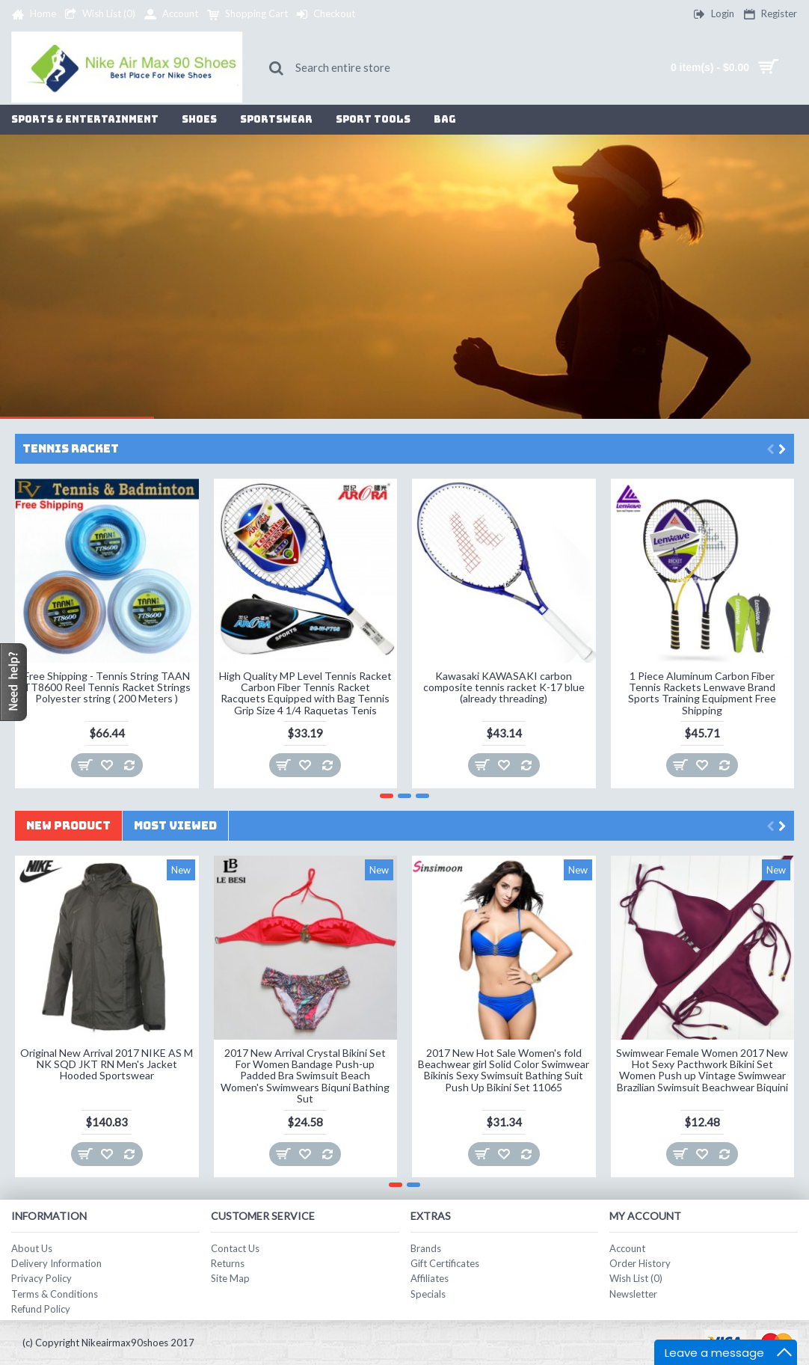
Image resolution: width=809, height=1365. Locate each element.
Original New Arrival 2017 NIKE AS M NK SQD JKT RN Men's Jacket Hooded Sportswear (106, 1064)
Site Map (230, 1278)
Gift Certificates (444, 1263)
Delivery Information (56, 1263)
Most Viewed (175, 825)
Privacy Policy (41, 1278)
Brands (425, 1248)
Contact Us (235, 1248)
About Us (31, 1248)
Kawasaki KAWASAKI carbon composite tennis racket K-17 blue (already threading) (504, 687)
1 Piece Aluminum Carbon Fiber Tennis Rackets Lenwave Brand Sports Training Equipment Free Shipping (702, 693)
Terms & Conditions (54, 1294)
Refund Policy (40, 1309)
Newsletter (633, 1294)
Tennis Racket (70, 448)
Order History (640, 1263)
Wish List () (635, 1278)
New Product (68, 825)
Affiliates (429, 1278)
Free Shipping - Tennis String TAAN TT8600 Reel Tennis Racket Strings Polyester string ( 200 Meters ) (107, 687)
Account (627, 1248)
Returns (227, 1263)
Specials (428, 1294)
